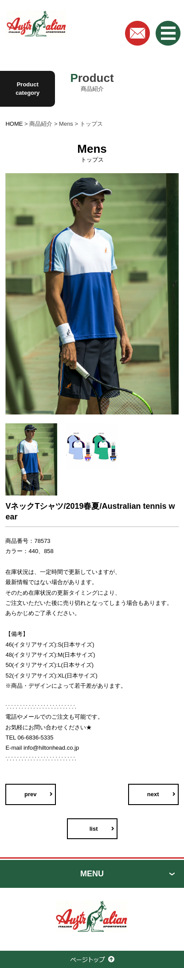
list (94, 828)
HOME (14, 123)
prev (30, 794)
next (153, 794)
